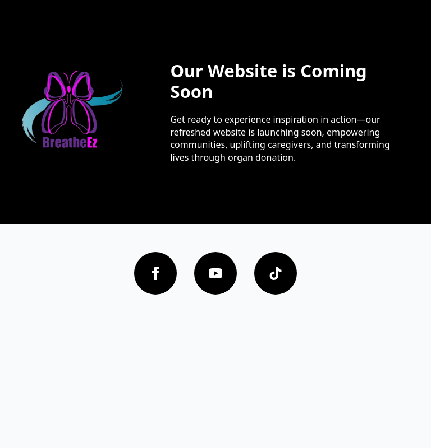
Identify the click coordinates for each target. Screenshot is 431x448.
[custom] (275, 273)
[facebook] (155, 273)
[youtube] (215, 273)
